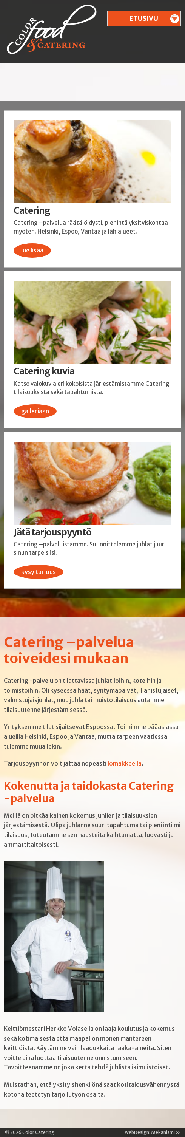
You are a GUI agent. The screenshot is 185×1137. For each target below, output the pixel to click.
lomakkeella (125, 763)
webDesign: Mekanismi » (152, 1132)
